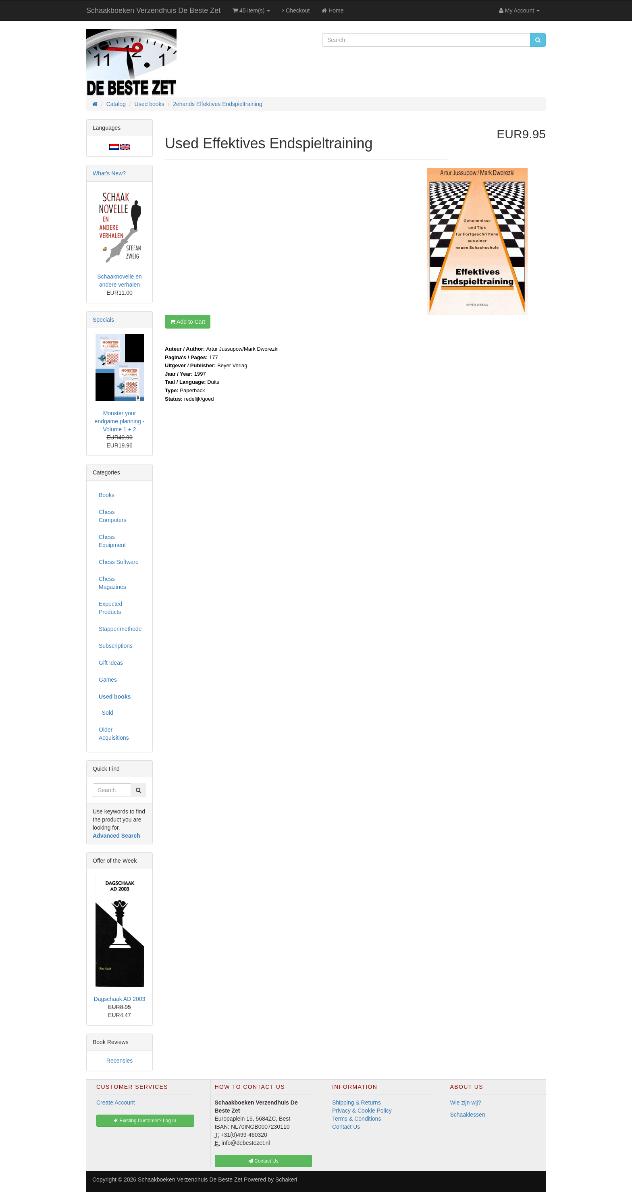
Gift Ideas (111, 662)
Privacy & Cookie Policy (362, 1110)
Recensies (119, 1060)
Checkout (296, 10)
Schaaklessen (467, 1114)
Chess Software (119, 562)
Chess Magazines (112, 583)
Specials (103, 319)
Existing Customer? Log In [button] (145, 1120)
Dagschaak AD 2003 (120, 999)
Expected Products (110, 608)
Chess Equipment (112, 541)
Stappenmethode (120, 629)
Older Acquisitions (114, 733)
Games (108, 679)
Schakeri (286, 1179)
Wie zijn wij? (465, 1102)
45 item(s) (251, 10)
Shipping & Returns (356, 1102)
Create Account (115, 1102)
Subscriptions (116, 646)
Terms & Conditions (356, 1118)
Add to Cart (187, 321)
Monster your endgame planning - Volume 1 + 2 (120, 421)
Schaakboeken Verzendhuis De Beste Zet (153, 10)
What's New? (109, 173)
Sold (106, 712)
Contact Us (346, 1126)
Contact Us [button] (263, 1161)
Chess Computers (112, 516)
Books (106, 495)
